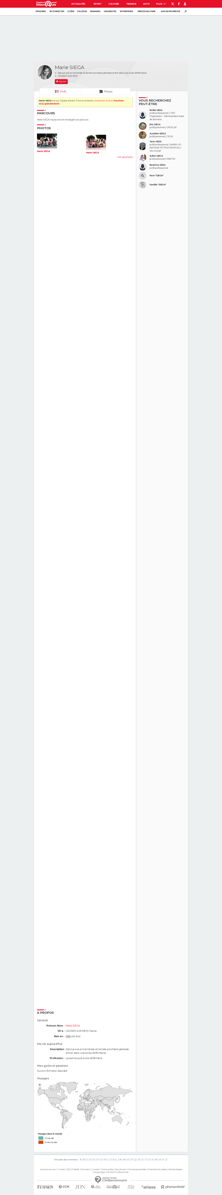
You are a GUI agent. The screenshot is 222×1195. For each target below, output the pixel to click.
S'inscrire (40, 11)
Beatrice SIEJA (157, 165)
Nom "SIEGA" (157, 175)
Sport (97, 3)
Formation (85, 1169)
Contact (62, 1169)
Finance (131, 3)
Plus (161, 3)
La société (95, 1169)
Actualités (78, 3)
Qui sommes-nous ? (48, 1169)
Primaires (95, 11)
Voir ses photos (125, 157)
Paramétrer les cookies (157, 1169)
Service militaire (146, 11)
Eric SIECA (155, 124)
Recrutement (121, 1169)
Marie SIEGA (43, 151)
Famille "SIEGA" (158, 184)
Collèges (82, 11)
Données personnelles (137, 1169)
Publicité (75, 1169)
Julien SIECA (156, 156)
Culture (114, 3)
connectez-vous (102, 100)
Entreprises (126, 11)
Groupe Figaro (100, 1172)
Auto (146, 3)
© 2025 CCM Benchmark (118, 1172)
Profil (63, 91)
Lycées (70, 11)
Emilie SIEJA (156, 110)
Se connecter (56, 11)
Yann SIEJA (155, 141)
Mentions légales (175, 1169)
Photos (108, 91)
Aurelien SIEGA (158, 133)
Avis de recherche (170, 11)
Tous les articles (107, 1169)
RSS (68, 1169)
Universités (110, 11)
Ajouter (62, 81)
